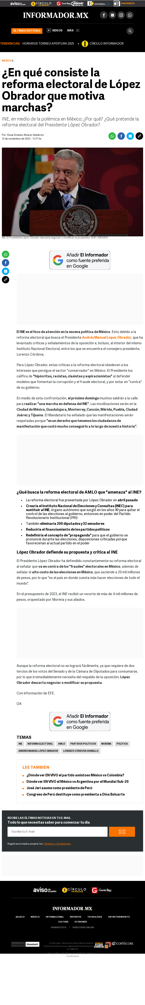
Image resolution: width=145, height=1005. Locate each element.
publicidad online (83, 928)
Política (122, 744)
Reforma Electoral (40, 744)
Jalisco (19, 917)
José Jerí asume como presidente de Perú (59, 788)
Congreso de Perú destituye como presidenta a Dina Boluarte (76, 794)
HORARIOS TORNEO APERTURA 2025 (48, 43)
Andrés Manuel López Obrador (38, 751)
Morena (106, 744)
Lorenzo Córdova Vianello (80, 751)
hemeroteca (58, 928)
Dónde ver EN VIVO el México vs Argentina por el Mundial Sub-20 (78, 782)
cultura (63, 922)
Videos (55, 30)
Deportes (75, 917)
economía (81, 922)
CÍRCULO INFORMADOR (107, 43)
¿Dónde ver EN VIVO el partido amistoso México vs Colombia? (75, 775)
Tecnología (94, 917)
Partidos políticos (83, 744)
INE (20, 744)
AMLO (61, 744)
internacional (55, 917)
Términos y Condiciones (57, 844)
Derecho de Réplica (77, 954)
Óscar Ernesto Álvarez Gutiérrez (25, 135)
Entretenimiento (119, 917)
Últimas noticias (26, 31)
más (73, 30)
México (7, 61)
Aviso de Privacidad (56, 954)
